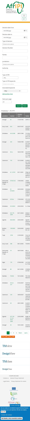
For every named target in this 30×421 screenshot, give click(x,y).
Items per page (7, 99)
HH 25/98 (12, 133)
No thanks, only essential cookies (11, 419)
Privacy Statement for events (18, 381)
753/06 (12, 276)
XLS (10, 336)
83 (10, 119)
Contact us (6, 378)
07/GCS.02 (13, 180)
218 (11, 294)
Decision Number (7, 48)
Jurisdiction (5, 61)
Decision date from (8, 27)
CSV (3, 336)
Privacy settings (15, 406)
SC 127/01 (12, 172)
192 (11, 160)
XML (6, 336)
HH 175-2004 (12, 213)
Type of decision (7, 41)
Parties (4, 55)
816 (11, 126)
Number (12, 116)
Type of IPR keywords (8, 81)
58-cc (11, 152)
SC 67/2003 (12, 190)
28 (10, 303)
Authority (5, 68)
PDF (13, 336)
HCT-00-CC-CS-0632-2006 (12, 319)
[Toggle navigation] (24, 15)
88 (10, 269)
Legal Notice (6, 381)
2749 (11, 235)
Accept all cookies (6, 416)
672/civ (12, 199)
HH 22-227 (12, 283)
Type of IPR (5, 75)
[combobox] (15, 44)
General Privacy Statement (17, 378)
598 (11, 243)
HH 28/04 (12, 206)
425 (11, 142)
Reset (25, 106)
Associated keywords (8, 88)
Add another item (7, 94)
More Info (3, 412)
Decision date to (7, 34)
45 (10, 325)
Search (19, 106)
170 (11, 262)
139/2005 (12, 228)
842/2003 (12, 220)
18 (10, 250)
